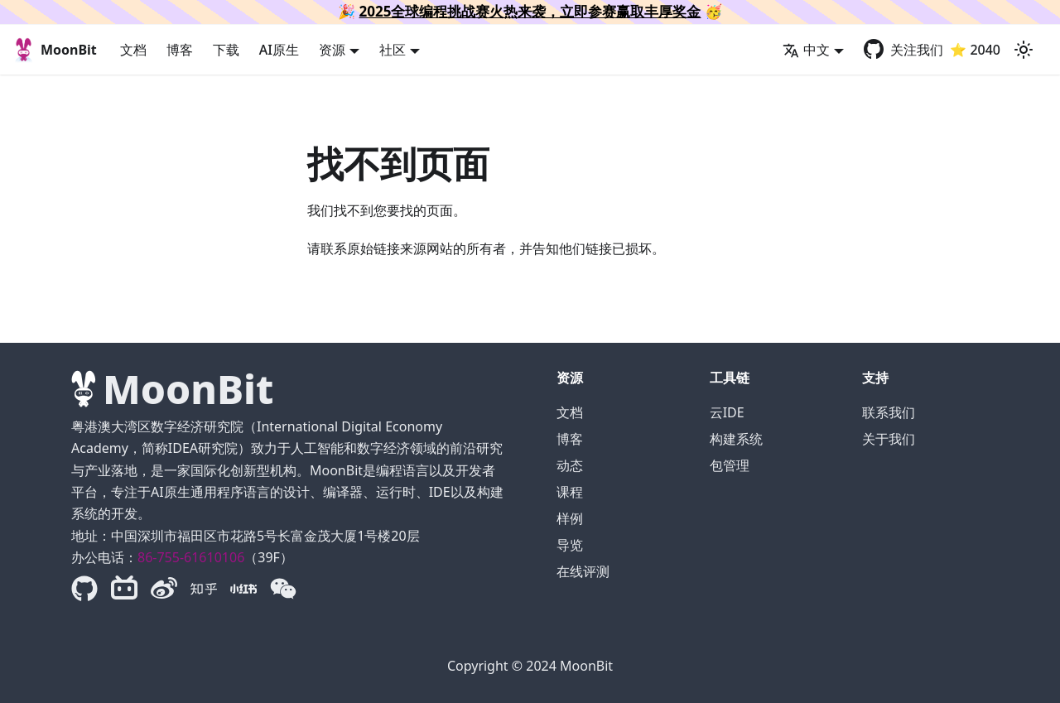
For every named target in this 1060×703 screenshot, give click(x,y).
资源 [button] (332, 50)
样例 (569, 518)
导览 (569, 545)
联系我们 (888, 412)
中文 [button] (806, 50)
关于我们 (888, 439)
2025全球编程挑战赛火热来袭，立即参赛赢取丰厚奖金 (530, 11)
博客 (179, 50)
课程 (569, 492)
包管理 (729, 465)
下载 (226, 50)
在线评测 (583, 571)
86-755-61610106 (190, 557)
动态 (569, 465)
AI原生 (279, 50)
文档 (133, 50)
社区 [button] (392, 50)
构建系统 (736, 439)
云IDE (727, 412)
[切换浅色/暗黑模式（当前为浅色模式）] (1023, 49)
